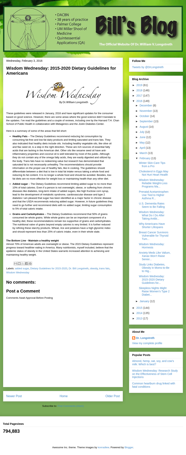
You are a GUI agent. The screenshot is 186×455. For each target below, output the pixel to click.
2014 (139, 313)
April (143, 147)
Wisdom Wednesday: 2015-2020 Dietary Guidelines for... (151, 279)
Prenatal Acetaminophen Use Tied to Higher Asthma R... (154, 195)
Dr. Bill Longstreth (79, 268)
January (145, 301)
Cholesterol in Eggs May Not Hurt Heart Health (153, 173)
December (146, 105)
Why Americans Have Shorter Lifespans (152, 225)
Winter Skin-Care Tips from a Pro (152, 164)
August (144, 126)
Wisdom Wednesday (17, 272)
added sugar (22, 268)
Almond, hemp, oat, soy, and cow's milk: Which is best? (153, 362)
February (145, 158)
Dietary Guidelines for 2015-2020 (48, 268)
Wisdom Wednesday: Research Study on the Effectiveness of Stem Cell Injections (155, 374)
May (142, 142)
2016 (139, 101)
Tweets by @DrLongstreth (148, 67)
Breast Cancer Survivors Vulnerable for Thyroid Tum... (153, 235)
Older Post (112, 396)
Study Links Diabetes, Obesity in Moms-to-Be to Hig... (154, 268)
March (144, 153)
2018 (139, 90)
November (146, 110)
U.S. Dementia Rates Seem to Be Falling (152, 205)
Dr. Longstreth (145, 338)
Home (64, 396)
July (142, 131)
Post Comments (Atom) (71, 406)
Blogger (129, 447)
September (146, 121)
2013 (139, 318)
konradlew (103, 447)
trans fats (104, 268)
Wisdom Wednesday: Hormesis (151, 246)
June (143, 137)
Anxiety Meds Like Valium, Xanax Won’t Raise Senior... (154, 256)
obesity (94, 268)
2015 (139, 307)
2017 (139, 95)
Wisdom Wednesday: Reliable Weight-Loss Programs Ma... (153, 183)
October (145, 116)
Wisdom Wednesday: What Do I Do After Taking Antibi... (151, 215)
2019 (139, 85)
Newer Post (14, 396)
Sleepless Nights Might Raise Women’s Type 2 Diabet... (154, 291)
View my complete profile (147, 343)
